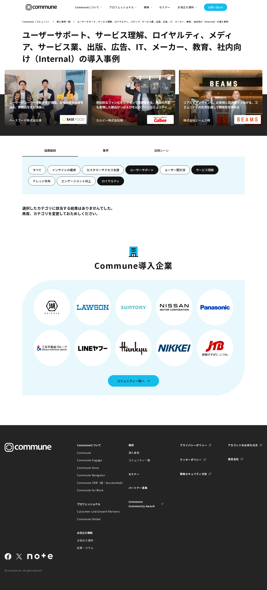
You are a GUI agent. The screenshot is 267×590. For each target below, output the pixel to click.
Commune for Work (90, 490)
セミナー (164, 7)
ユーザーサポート (142, 170)
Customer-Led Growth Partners (94, 511)
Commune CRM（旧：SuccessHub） (94, 483)
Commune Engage (89, 460)
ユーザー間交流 (174, 170)
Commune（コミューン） (36, 21)
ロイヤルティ (110, 181)
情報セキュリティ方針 (193, 474)
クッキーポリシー (191, 459)
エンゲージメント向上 (76, 181)
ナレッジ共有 (42, 181)
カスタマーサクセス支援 (103, 170)
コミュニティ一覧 (139, 460)
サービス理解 (205, 170)
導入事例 (133, 453)
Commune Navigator (91, 475)
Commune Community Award (141, 504)
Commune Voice (88, 468)
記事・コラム (85, 548)
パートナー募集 (138, 488)
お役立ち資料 (85, 540)
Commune (84, 453)
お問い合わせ (215, 7)
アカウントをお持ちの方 (243, 445)
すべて (37, 170)
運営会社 (233, 459)
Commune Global (89, 519)
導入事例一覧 (64, 21)
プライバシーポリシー (193, 445)
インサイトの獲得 (64, 170)
